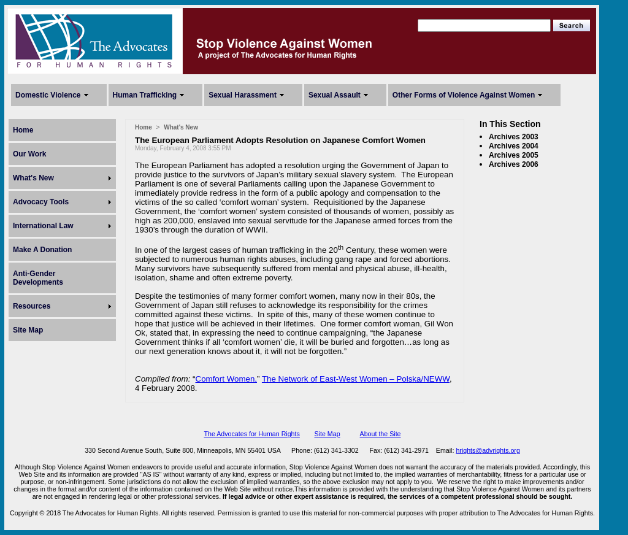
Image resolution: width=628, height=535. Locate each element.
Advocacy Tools (41, 202)
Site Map (28, 330)
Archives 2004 (513, 146)
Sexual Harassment (243, 95)
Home (23, 130)
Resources (31, 306)
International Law (43, 225)
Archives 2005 (513, 155)
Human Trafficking (145, 95)
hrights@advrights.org (487, 450)
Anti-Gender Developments (38, 278)
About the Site (380, 433)
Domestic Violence (48, 95)
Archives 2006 (513, 164)
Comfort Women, (226, 378)
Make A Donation (42, 249)
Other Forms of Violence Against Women (463, 95)
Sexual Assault (334, 95)
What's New (33, 178)
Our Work (29, 154)
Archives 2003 (513, 137)
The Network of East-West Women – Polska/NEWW (356, 378)
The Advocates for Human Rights (251, 433)
